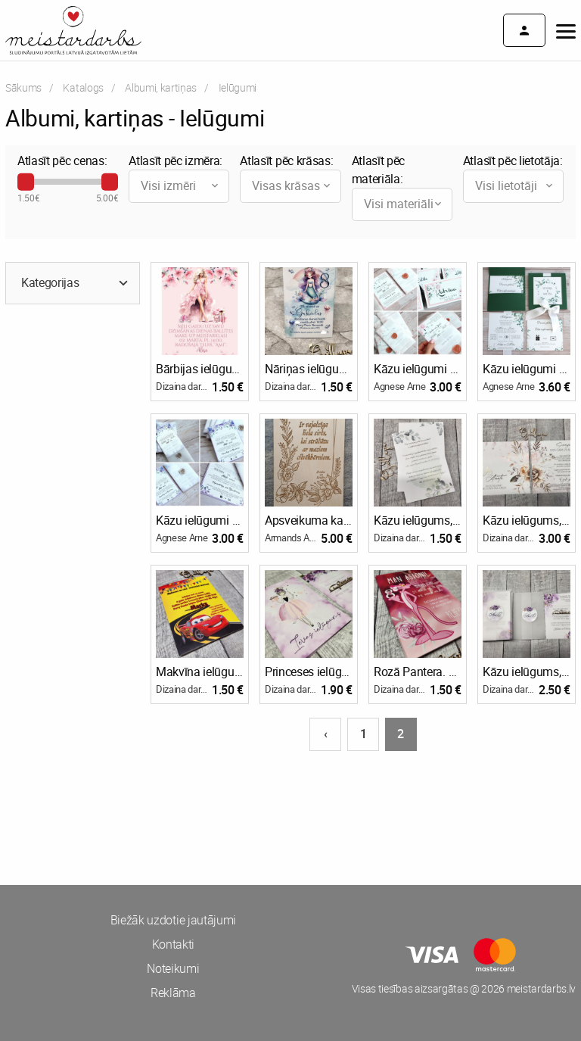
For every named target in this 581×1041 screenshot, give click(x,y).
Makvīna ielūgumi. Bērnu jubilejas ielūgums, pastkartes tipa (200, 671)
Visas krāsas (292, 185)
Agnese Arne (399, 386)
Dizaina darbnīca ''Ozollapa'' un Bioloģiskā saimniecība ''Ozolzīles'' (184, 386)
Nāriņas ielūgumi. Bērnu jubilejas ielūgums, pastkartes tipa (309, 368)
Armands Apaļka (293, 537)
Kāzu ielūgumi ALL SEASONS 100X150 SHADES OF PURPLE (200, 520)
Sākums (23, 87)
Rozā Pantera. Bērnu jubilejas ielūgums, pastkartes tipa (417, 671)
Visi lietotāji (515, 185)
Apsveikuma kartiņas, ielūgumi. (309, 520)
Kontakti (173, 944)
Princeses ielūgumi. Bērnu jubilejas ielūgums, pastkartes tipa (309, 671)
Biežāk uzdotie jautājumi (173, 920)
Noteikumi (173, 968)
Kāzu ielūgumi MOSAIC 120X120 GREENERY (526, 368)
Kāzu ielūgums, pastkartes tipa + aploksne (526, 520)
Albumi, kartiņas (161, 87)
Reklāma (173, 992)
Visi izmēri (181, 185)
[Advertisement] (145, 809)
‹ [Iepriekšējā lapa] (326, 733)
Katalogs (83, 87)
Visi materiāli (404, 203)
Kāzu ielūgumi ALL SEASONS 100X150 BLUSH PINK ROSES (417, 368)
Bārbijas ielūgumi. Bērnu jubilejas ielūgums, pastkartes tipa (200, 368)
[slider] (25, 181)
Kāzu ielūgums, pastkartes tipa (417, 520)
